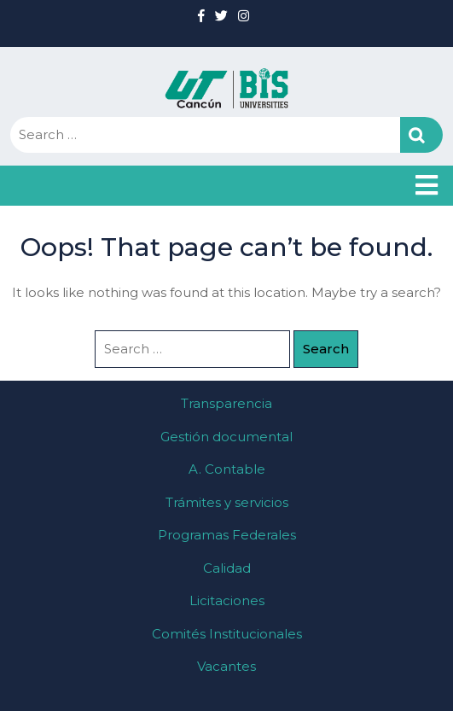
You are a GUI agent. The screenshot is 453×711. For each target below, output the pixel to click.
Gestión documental (226, 436)
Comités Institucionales (227, 634)
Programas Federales (227, 535)
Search (421, 135)
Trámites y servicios (227, 502)
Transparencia (226, 403)
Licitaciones (226, 600)
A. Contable (227, 469)
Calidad (227, 568)
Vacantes (226, 666)
